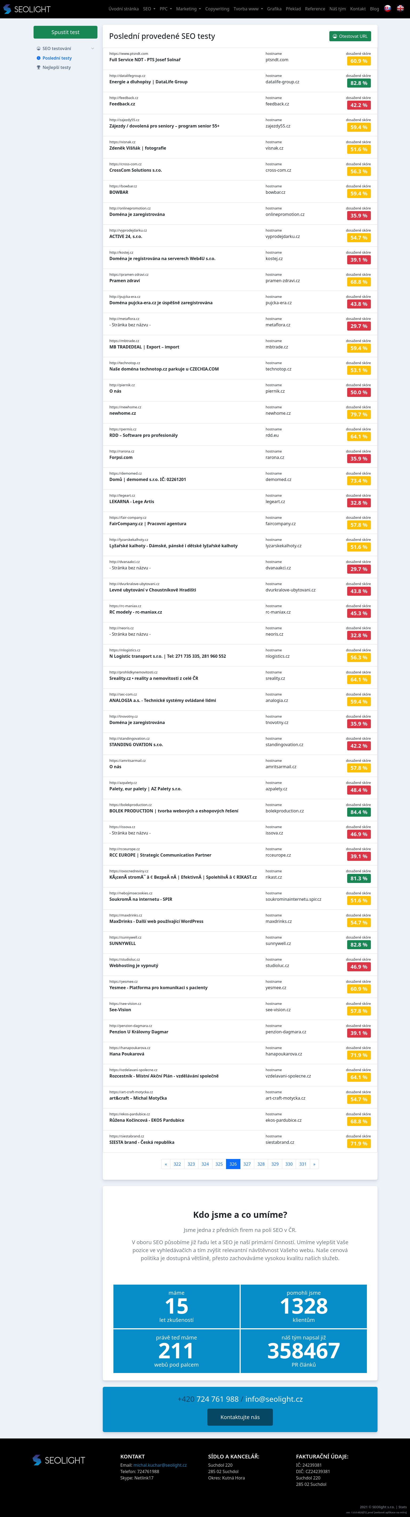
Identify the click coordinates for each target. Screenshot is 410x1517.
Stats (403, 1506)
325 (219, 1164)
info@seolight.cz (274, 1399)
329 (274, 1164)
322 (177, 1164)
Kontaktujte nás (240, 1417)
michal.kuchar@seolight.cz (160, 1465)
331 (302, 1164)
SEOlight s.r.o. (384, 1506)
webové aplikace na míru (390, 1512)
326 (233, 1164)
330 (289, 1164)
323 (191, 1164)
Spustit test (65, 32)
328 (261, 1164)
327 (247, 1164)
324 (205, 1164)
